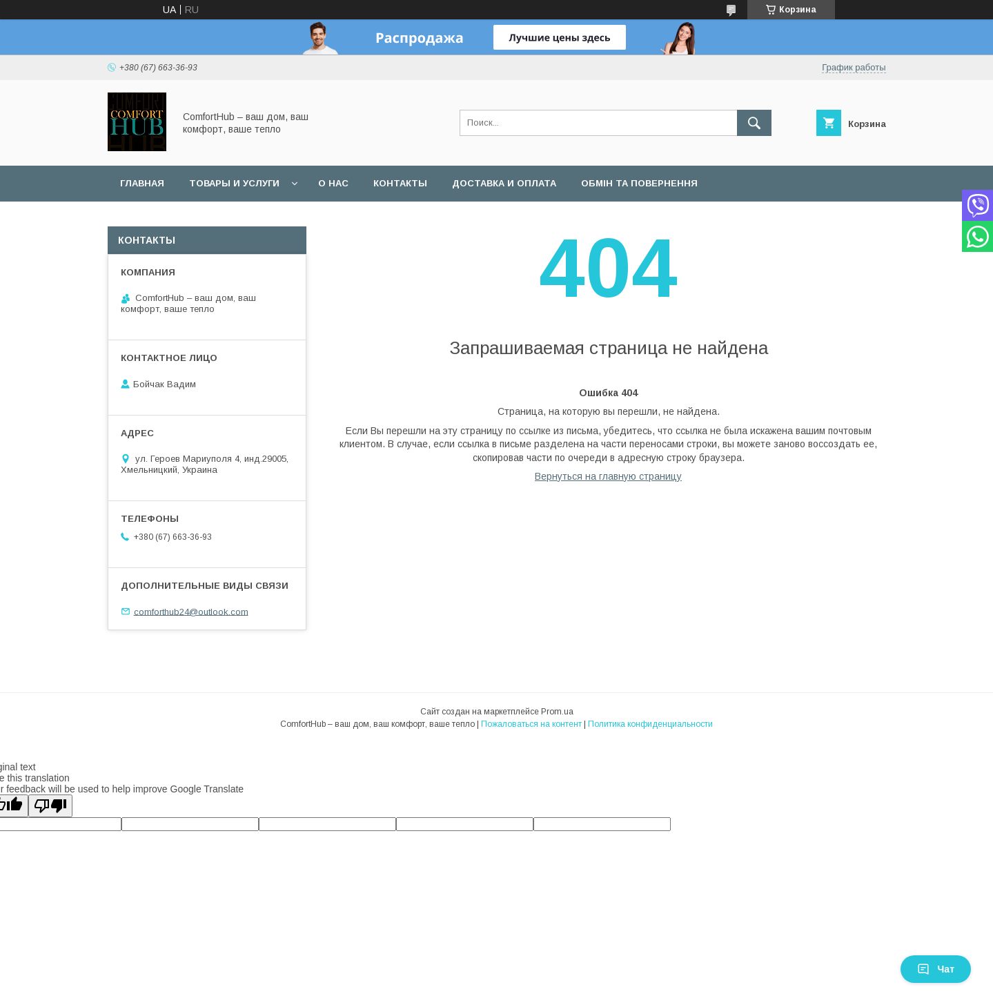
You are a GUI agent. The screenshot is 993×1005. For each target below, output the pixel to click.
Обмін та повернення (639, 183)
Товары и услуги (234, 183)
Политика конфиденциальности (650, 724)
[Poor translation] (50, 805)
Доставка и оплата (504, 183)
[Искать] (754, 123)
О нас (333, 183)
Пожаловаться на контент (531, 724)
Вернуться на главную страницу (608, 476)
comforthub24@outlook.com (191, 611)
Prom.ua (557, 711)
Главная (142, 183)
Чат (935, 969)
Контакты (400, 183)
